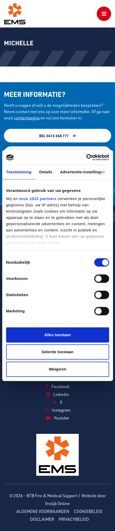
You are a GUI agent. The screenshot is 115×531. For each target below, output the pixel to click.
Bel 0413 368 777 (54, 135)
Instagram (57, 410)
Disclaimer (42, 519)
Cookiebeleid (88, 511)
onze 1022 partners (38, 198)
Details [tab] (45, 172)
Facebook (57, 386)
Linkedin (57, 394)
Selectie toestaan (57, 352)
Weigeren (57, 369)
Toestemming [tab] (19, 172)
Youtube (57, 418)
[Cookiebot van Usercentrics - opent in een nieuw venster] (86, 157)
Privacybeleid (74, 519)
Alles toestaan (57, 335)
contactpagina (27, 117)
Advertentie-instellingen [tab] (82, 172)
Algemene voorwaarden (42, 511)
